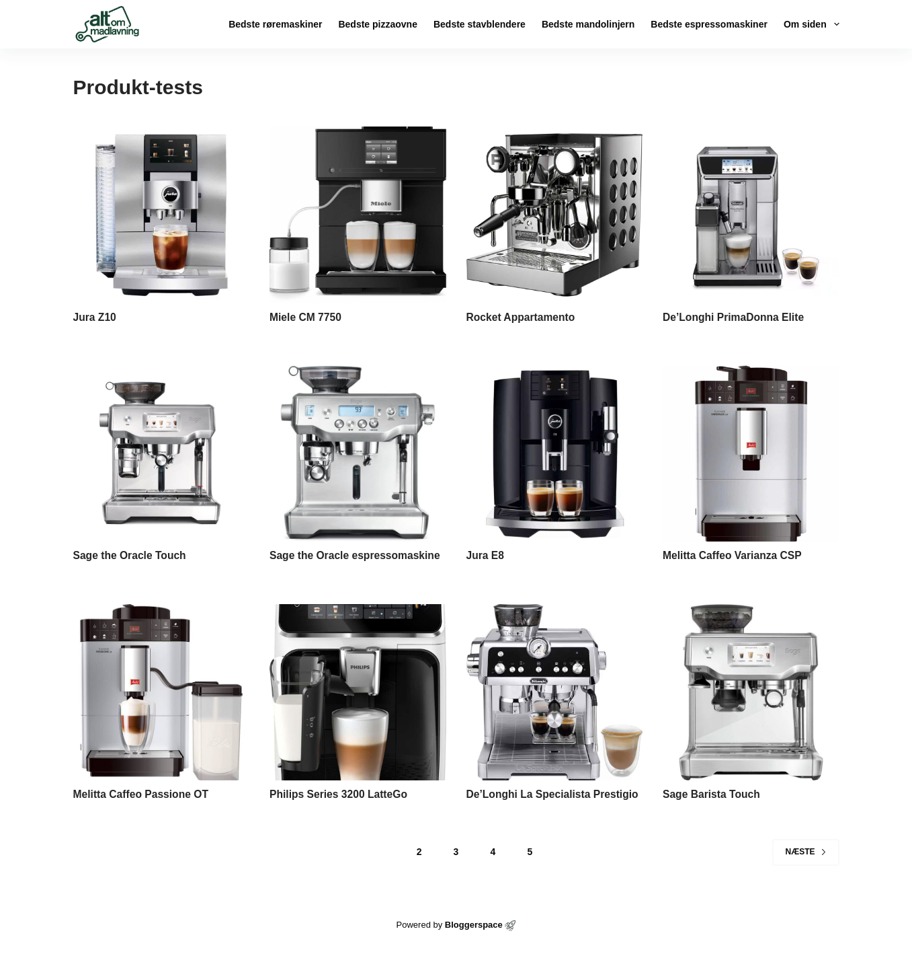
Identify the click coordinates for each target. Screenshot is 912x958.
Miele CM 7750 (306, 317)
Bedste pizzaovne (377, 24)
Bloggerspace (474, 925)
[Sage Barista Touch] (751, 692)
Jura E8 (485, 555)
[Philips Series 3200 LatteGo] (358, 692)
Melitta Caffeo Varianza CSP (734, 555)
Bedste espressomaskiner (709, 24)
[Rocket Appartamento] (554, 214)
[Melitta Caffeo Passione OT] (161, 692)
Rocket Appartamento (522, 317)
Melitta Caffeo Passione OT (142, 794)
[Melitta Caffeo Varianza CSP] (751, 453)
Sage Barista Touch (712, 794)
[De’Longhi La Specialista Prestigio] (554, 692)
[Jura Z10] (161, 214)
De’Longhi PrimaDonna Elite (735, 317)
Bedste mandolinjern (588, 24)
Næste (805, 851)
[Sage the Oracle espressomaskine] (358, 453)
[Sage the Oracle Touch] (161, 453)
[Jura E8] (554, 453)
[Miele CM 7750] (358, 214)
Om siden (811, 24)
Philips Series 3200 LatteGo (340, 794)
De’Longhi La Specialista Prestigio (554, 794)
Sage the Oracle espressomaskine (357, 555)
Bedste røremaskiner (275, 24)
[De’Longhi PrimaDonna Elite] (751, 214)
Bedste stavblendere (479, 24)
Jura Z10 (95, 317)
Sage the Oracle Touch (131, 555)
